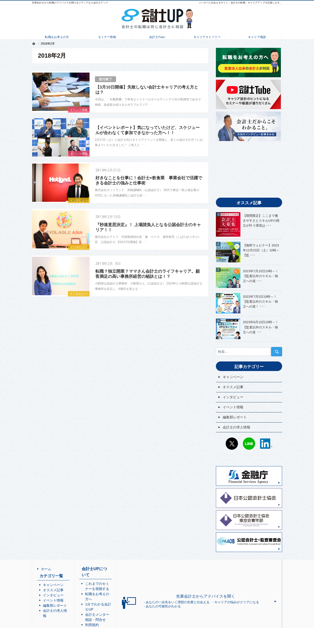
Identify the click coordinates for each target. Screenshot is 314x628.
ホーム (46, 569)
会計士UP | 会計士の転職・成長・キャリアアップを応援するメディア (161, 624)
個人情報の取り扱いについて (132, 603)
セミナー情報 (107, 36)
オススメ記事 (233, 387)
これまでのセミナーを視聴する (134, 578)
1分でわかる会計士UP (127, 588)
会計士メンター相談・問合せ (132, 593)
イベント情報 (79, 110)
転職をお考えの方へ (125, 583)
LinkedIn (266, 443)
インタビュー (79, 200)
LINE (249, 443)
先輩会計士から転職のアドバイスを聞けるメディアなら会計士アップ (70, 2)
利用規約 (117, 598)
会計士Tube (156, 36)
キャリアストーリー (207, 36)
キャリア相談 (257, 36)
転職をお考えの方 (57, 36)
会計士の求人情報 (236, 427)
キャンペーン (233, 377)
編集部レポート (235, 417)
